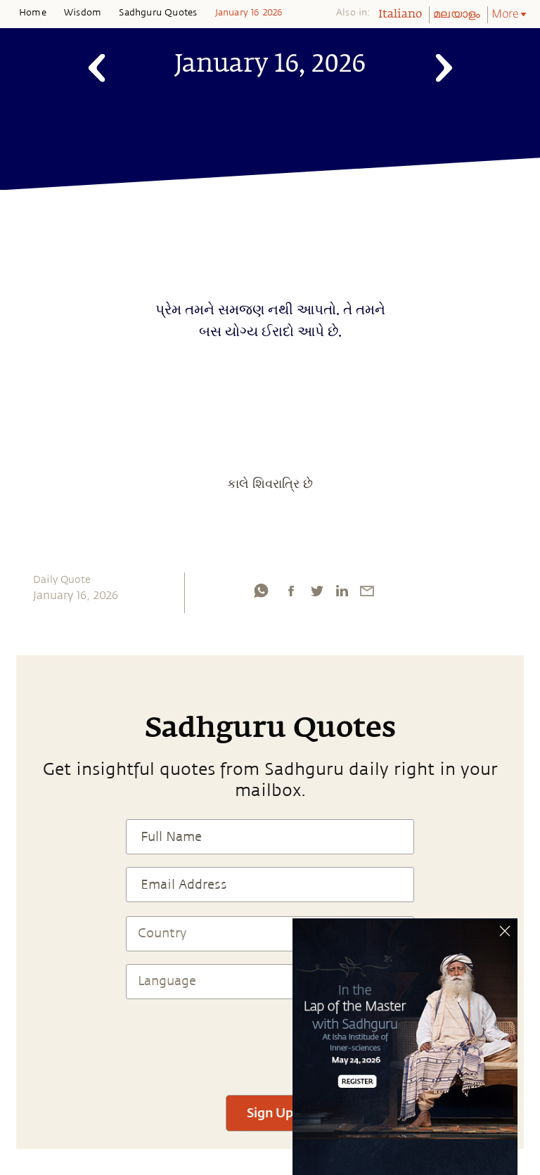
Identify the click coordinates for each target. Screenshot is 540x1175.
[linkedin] (342, 591)
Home (32, 13)
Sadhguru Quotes (158, 13)
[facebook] (291, 590)
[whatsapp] (261, 591)
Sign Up (270, 1112)
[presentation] (270, 1040)
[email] (367, 591)
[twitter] (316, 591)
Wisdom (82, 13)
